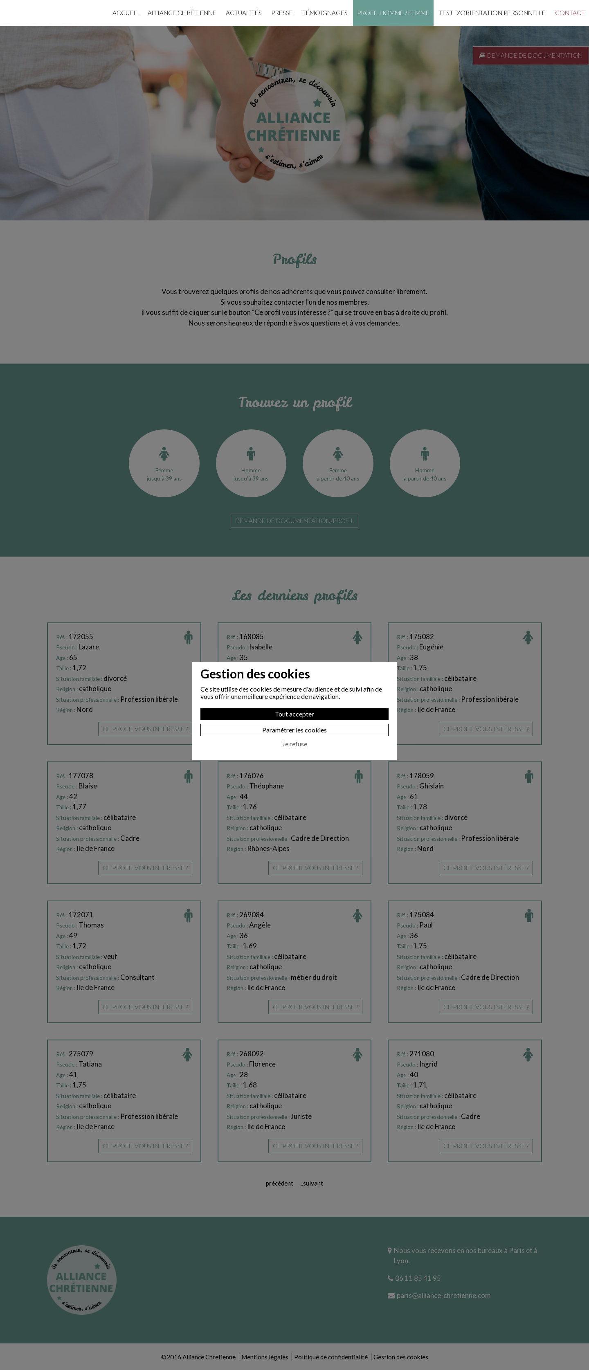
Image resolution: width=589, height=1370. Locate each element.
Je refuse (294, 718)
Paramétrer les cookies (294, 704)
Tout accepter (294, 688)
